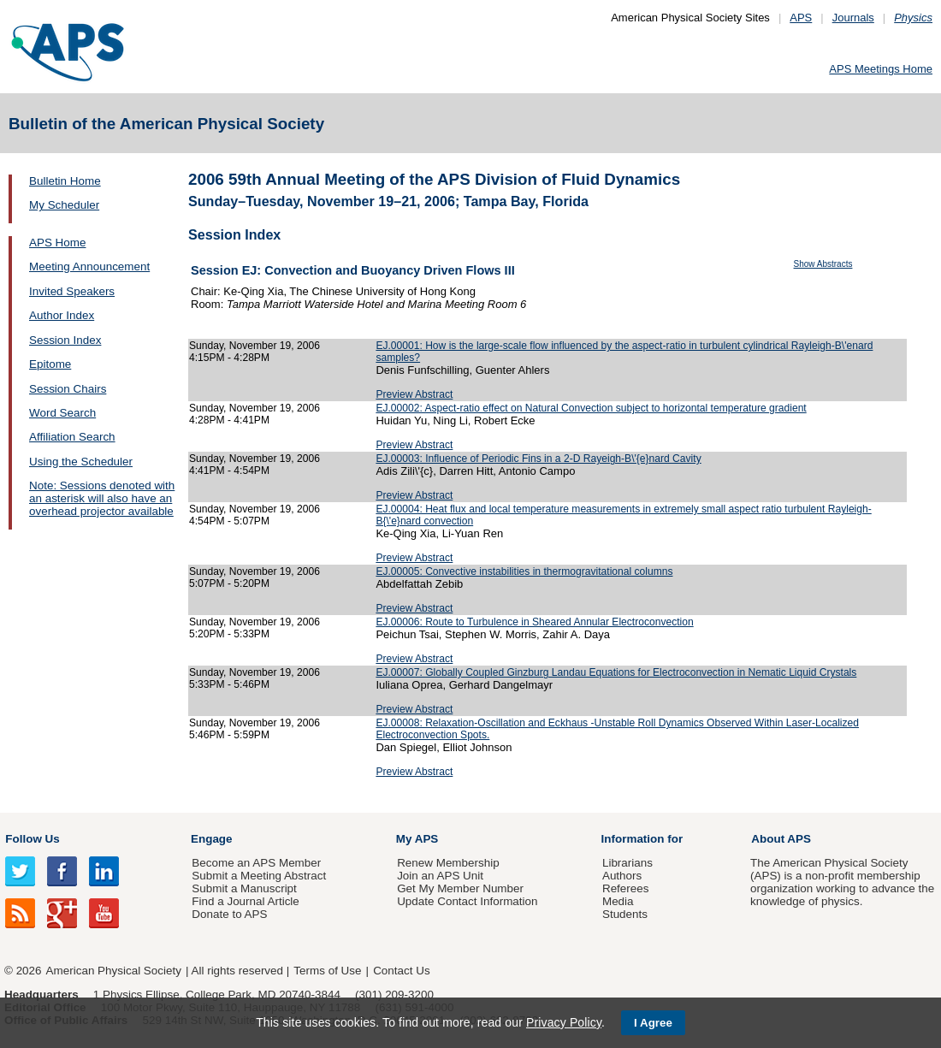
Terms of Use (327, 970)
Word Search (62, 412)
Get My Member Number (460, 888)
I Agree (653, 1022)
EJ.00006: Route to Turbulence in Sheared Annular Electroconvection (534, 622)
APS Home (57, 242)
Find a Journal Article (245, 901)
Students (625, 914)
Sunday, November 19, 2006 (254, 346)
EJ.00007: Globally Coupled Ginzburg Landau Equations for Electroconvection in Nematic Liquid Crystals (616, 672)
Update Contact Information (467, 901)
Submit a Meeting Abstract (259, 875)
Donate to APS (229, 914)
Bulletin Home (65, 181)
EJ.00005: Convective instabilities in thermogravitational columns (524, 571)
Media (618, 901)
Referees (625, 888)
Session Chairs (67, 388)
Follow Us (32, 838)
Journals (853, 17)
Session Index (65, 340)
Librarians (627, 862)
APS (801, 17)
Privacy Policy (563, 1022)
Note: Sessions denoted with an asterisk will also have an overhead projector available (102, 498)
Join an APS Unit (440, 875)
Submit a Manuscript (244, 888)
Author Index (61, 315)
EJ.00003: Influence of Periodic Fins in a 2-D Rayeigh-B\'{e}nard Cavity (538, 459)
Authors (622, 875)
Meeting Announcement (89, 266)
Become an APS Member (256, 862)
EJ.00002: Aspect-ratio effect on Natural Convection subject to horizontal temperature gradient (591, 408)
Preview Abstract (414, 394)
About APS (781, 838)
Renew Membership (448, 862)
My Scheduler (64, 204)
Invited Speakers (72, 291)
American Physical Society (113, 970)
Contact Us (401, 970)
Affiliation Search (72, 436)
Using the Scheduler (81, 461)
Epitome (50, 364)
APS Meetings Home (880, 68)
